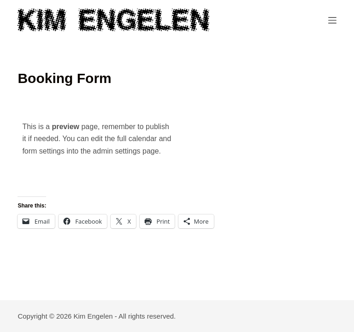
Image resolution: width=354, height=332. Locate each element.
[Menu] (332, 20)
